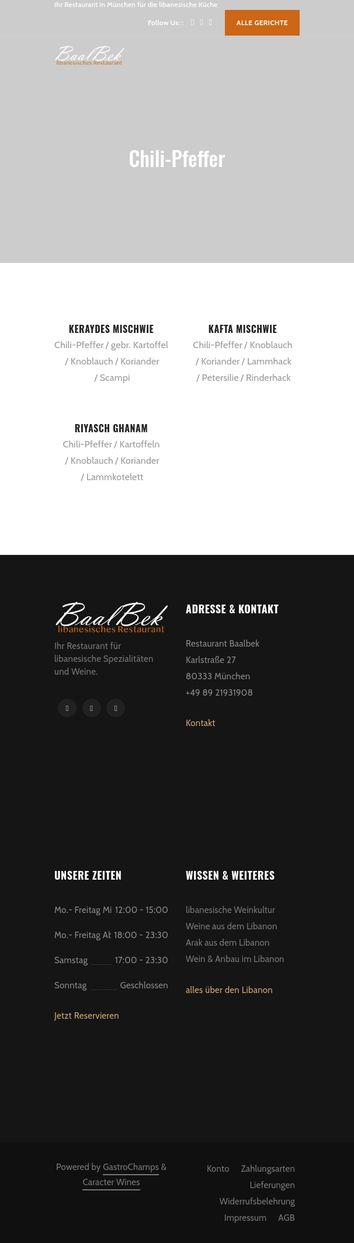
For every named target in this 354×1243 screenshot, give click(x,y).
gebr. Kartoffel (139, 344)
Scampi (115, 377)
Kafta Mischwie (243, 329)
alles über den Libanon (229, 990)
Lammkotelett (115, 476)
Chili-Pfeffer (79, 344)
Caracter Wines (111, 1182)
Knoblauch (92, 361)
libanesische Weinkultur (230, 910)
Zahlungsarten (268, 1169)
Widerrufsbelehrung (257, 1201)
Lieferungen (272, 1185)
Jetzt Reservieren (86, 1016)
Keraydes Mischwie (111, 329)
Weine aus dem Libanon (231, 926)
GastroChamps (131, 1167)
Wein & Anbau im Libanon (235, 959)
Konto (218, 1169)
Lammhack (269, 361)
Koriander (139, 361)
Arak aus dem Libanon (228, 943)
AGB (286, 1218)
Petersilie (220, 377)
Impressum (245, 1218)
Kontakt (201, 723)
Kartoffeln (139, 444)
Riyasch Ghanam (111, 428)
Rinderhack (268, 377)
